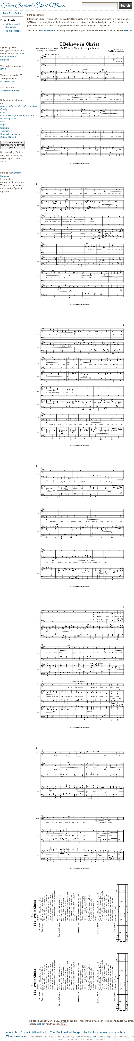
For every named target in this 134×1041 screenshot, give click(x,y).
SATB (3, 69)
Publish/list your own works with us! (104, 1032)
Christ (3, 112)
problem (41, 1024)
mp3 (7, 31)
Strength (4, 128)
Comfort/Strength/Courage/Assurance (18, 115)
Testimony (5, 131)
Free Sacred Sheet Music (33, 6)
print (17, 24)
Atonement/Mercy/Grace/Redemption (18, 106)
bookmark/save (47, 30)
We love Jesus (95, 1037)
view (12, 24)
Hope (3, 124)
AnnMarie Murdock (9, 90)
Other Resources (16, 1036)
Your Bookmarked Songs (65, 1032)
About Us (11, 1032)
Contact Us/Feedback (34, 1032)
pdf (7, 24)
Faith (2, 121)
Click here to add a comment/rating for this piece (12, 145)
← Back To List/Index (10, 13)
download (10, 27)
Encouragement (8, 118)
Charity (3, 109)
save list (128, 30)
